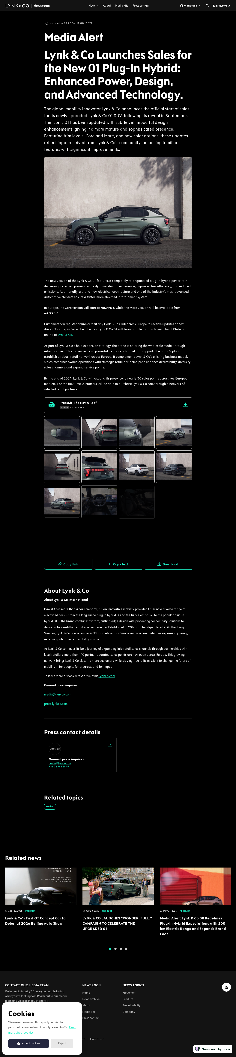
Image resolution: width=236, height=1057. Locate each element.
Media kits (121, 5)
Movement (129, 992)
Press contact (141, 5)
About (107, 5)
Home (86, 992)
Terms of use (97, 1039)
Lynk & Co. (66, 336)
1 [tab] (110, 952)
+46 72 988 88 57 (59, 766)
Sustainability (131, 1005)
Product (50, 806)
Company (129, 1012)
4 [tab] (126, 952)
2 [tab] (115, 952)
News (92, 5)
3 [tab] (121, 952)
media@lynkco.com (60, 763)
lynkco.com (220, 5)
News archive (91, 999)
